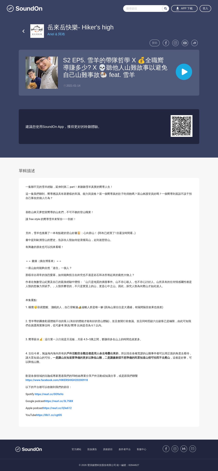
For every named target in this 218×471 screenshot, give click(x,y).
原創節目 (108, 449)
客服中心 (141, 449)
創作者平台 (125, 449)
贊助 (154, 42)
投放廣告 (92, 449)
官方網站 (76, 449)
